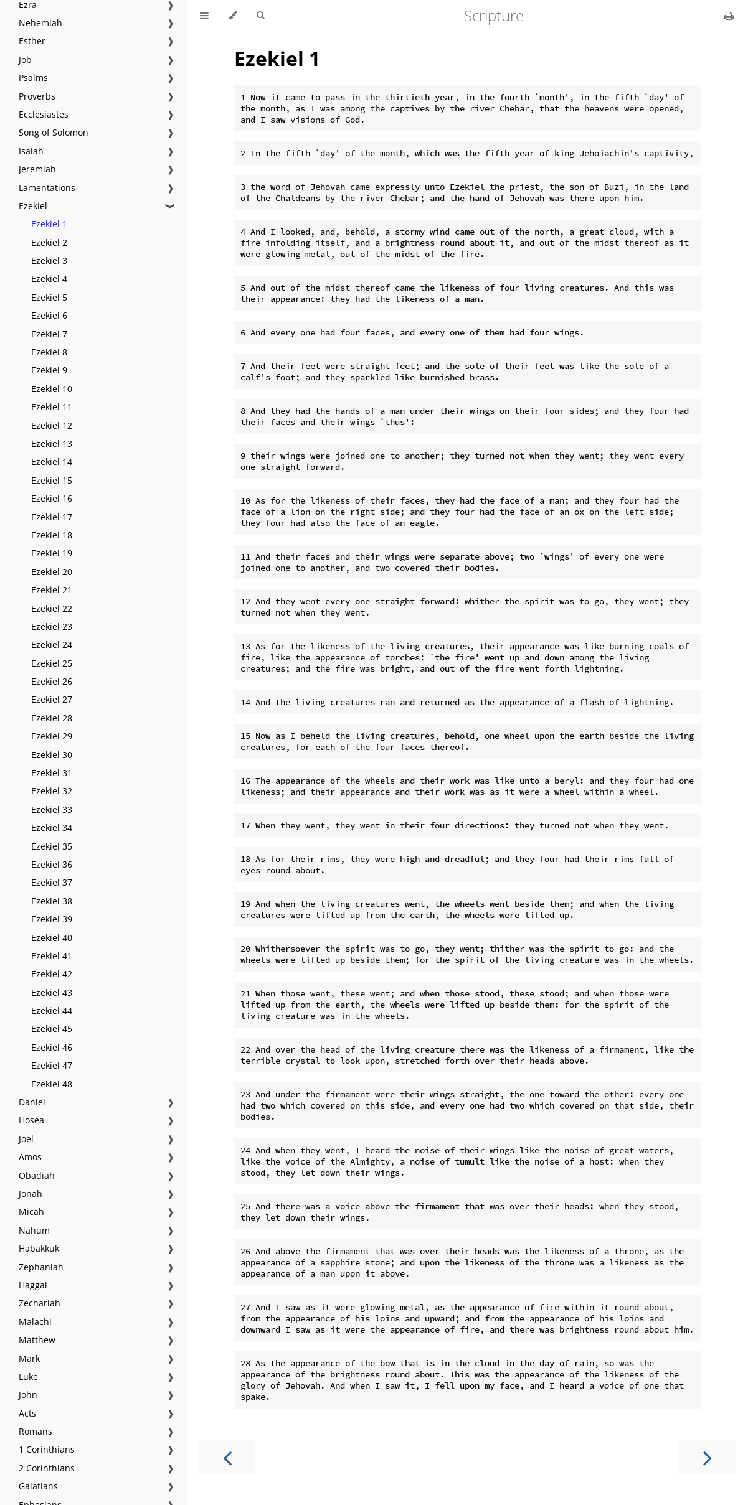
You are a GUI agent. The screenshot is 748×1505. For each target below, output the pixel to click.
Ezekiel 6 (49, 315)
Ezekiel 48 (51, 1084)
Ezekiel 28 (51, 718)
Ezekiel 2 (49, 242)
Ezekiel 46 (51, 1047)
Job (25, 59)
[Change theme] (233, 15)
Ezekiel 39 (51, 919)
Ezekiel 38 (51, 901)
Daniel (32, 1102)
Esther (32, 41)
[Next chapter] (707, 1457)
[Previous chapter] (227, 1457)
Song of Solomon (53, 132)
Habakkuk (39, 1248)
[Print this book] (729, 15)
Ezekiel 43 (51, 992)
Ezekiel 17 (51, 517)
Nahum (34, 1230)
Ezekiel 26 (51, 681)
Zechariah (39, 1303)
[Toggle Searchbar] (260, 15)
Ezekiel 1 (49, 224)
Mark (29, 1358)
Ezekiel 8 (49, 352)
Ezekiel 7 (49, 334)
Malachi (35, 1322)
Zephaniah (41, 1267)
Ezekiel (33, 206)
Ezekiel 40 (51, 938)
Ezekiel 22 (51, 608)
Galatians (38, 1486)
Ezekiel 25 (51, 663)
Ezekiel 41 (51, 956)
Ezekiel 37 (51, 882)
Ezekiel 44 (51, 1010)
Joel (26, 1139)
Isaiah (31, 151)
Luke (28, 1376)
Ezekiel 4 (49, 278)
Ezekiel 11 (51, 407)
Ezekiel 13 (51, 443)
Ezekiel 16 (51, 498)
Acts (27, 1413)
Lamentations (47, 188)
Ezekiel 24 (51, 644)
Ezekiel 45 (51, 1028)
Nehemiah (40, 23)
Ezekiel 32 (51, 791)
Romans (35, 1431)
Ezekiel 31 (51, 773)
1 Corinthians (47, 1449)
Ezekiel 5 (49, 297)
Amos (30, 1157)
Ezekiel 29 (51, 736)
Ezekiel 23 (51, 626)
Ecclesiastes (44, 114)
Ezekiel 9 (49, 370)
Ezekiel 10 (51, 389)
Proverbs (37, 96)
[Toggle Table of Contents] (204, 15)
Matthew (37, 1340)
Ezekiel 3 (49, 260)
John (28, 1394)
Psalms (33, 77)
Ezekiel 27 (51, 699)
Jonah (30, 1193)
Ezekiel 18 (51, 535)
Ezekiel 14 (51, 461)
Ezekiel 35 (51, 846)
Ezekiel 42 (51, 974)
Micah (31, 1211)
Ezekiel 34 (51, 827)
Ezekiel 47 (51, 1065)
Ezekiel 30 (51, 755)
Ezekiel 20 (51, 572)
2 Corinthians (47, 1468)
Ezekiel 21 (51, 590)
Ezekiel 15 (51, 480)
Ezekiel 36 (51, 864)
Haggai (33, 1285)
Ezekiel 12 (51, 425)
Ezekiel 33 (51, 809)
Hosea (31, 1120)
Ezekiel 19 (51, 553)
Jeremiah (37, 169)
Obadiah (37, 1175)
